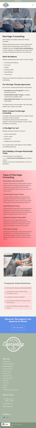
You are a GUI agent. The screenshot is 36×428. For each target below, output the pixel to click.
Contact (5, 154)
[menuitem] (32, 5)
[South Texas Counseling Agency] (15, 5)
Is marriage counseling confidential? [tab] (15, 296)
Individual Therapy (6, 361)
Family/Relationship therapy (8, 363)
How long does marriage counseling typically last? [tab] (18, 289)
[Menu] (32, 5)
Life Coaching (5, 382)
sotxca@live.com (9, 406)
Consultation (5, 385)
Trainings (5, 387)
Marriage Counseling (7, 366)
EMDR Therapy (6, 380)
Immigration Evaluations (8, 368)
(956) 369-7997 (8, 403)
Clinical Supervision (7, 373)
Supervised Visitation (7, 371)
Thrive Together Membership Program (10, 389)
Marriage (5, 61)
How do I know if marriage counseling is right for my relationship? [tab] (18, 300)
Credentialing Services (7, 375)
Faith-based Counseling (8, 378)
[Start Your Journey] (18, 327)
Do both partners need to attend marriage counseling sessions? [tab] (16, 293)
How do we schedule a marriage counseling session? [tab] (17, 304)
